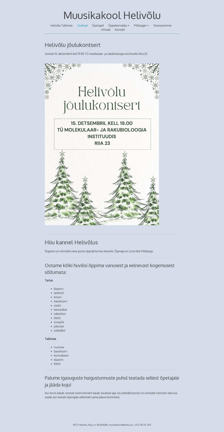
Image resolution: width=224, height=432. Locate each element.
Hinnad (105, 29)
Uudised (82, 25)
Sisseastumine (163, 25)
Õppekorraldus (117, 25)
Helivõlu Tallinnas (61, 25)
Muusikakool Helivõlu (112, 15)
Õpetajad (98, 25)
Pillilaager (140, 25)
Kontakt (120, 29)
